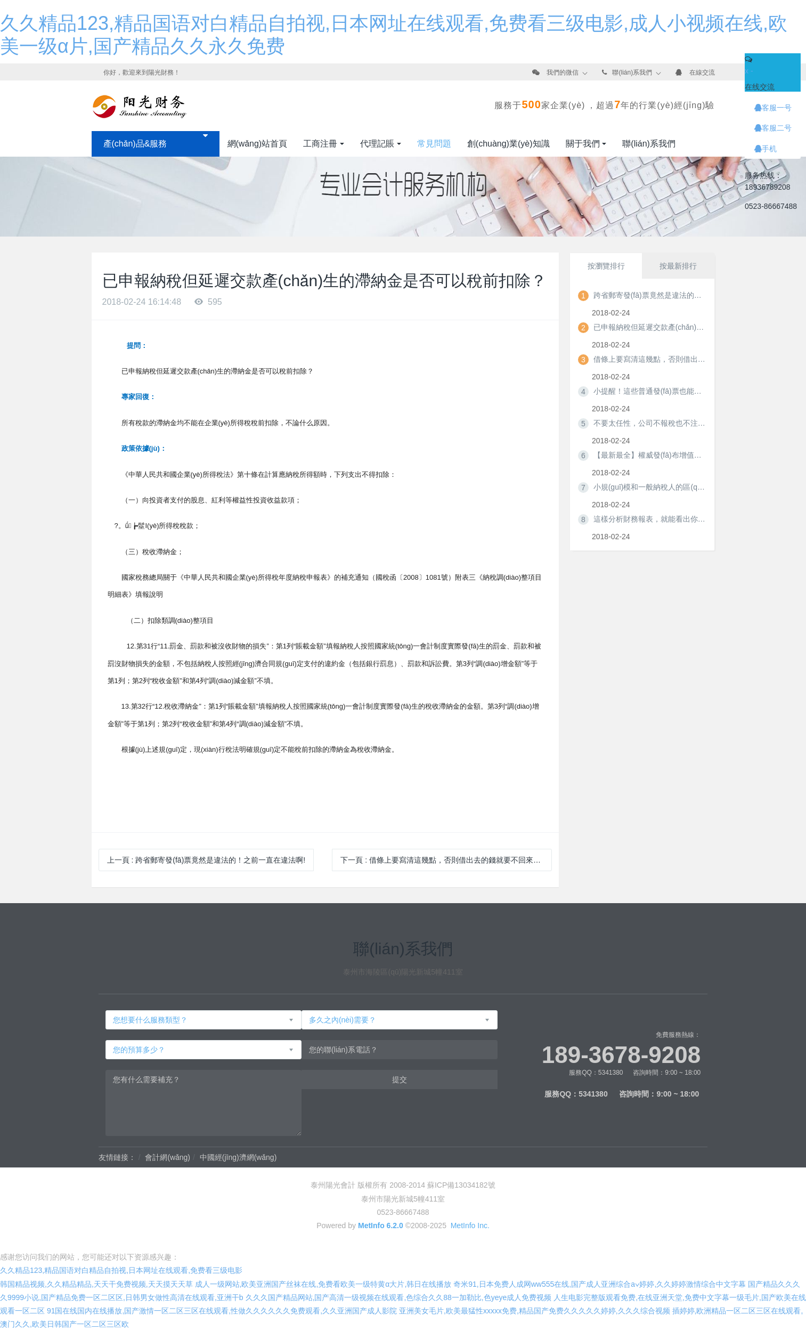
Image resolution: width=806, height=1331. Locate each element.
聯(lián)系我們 (632, 72)
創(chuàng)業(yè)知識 (508, 143)
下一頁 (444, 860)
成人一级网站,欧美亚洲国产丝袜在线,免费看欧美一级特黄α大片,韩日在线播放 (323, 1284)
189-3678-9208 (621, 1054)
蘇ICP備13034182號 (461, 1185)
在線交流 (702, 72)
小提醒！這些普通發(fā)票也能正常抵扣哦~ (649, 391)
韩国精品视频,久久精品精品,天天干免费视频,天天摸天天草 (96, 1284)
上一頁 (206, 860)
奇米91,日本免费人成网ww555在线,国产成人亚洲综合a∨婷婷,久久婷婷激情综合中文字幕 (599, 1284)
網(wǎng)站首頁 (257, 143)
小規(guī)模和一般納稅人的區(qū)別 (649, 487)
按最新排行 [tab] (678, 266)
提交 (399, 1079)
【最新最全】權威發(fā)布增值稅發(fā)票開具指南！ (649, 455)
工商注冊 (320, 143)
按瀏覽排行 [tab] (606, 266)
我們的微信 (563, 72)
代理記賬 (377, 143)
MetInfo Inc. (470, 1225)
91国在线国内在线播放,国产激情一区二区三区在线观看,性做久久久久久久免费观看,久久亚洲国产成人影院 (222, 1310)
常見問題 (434, 143)
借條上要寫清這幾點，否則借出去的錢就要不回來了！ (649, 359)
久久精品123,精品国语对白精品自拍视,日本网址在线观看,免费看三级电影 (121, 1270)
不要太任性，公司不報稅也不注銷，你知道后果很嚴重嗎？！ (649, 423)
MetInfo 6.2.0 (380, 1225)
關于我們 (583, 143)
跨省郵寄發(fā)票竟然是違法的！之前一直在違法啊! (649, 295)
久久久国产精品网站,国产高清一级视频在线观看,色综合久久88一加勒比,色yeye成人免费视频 (399, 1297)
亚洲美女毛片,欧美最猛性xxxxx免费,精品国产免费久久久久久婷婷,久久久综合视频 (534, 1310)
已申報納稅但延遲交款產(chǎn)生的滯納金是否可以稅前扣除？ (649, 327)
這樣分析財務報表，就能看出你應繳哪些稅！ (649, 519)
